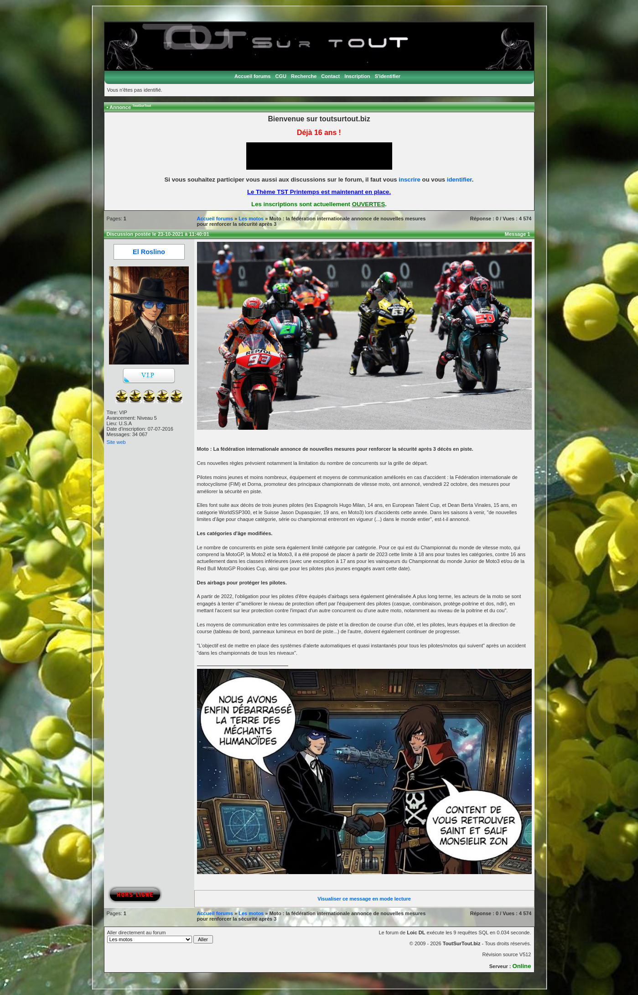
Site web (116, 442)
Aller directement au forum (160, 936)
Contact (330, 76)
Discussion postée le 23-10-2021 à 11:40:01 (158, 234)
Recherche (303, 76)
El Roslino (149, 251)
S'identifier (387, 76)
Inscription (357, 76)
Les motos (251, 218)
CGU (280, 76)
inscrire (409, 179)
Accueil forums (252, 76)
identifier (459, 179)
